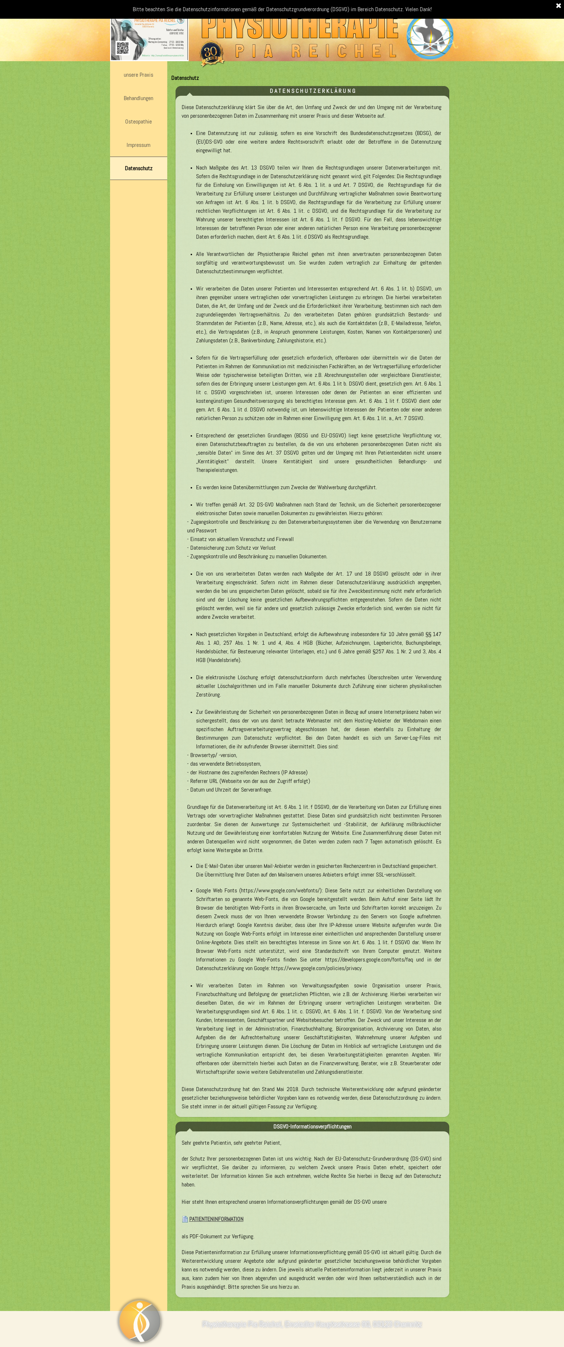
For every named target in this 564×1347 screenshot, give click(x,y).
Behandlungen (138, 98)
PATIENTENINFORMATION (216, 1219)
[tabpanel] (312, 607)
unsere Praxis (138, 74)
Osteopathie (138, 121)
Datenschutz (139, 168)
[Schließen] (558, 6)
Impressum (138, 145)
